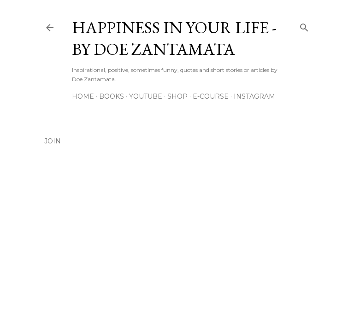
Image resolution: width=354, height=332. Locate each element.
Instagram (254, 96)
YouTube (145, 96)
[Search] (304, 26)
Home (83, 96)
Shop (177, 96)
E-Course (211, 96)
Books (111, 96)
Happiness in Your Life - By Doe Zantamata (174, 38)
